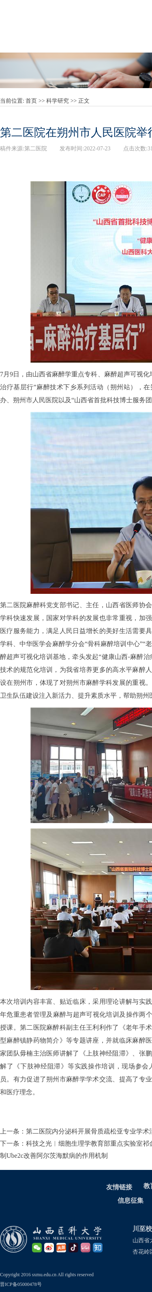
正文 (84, 101)
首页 (31, 101)
